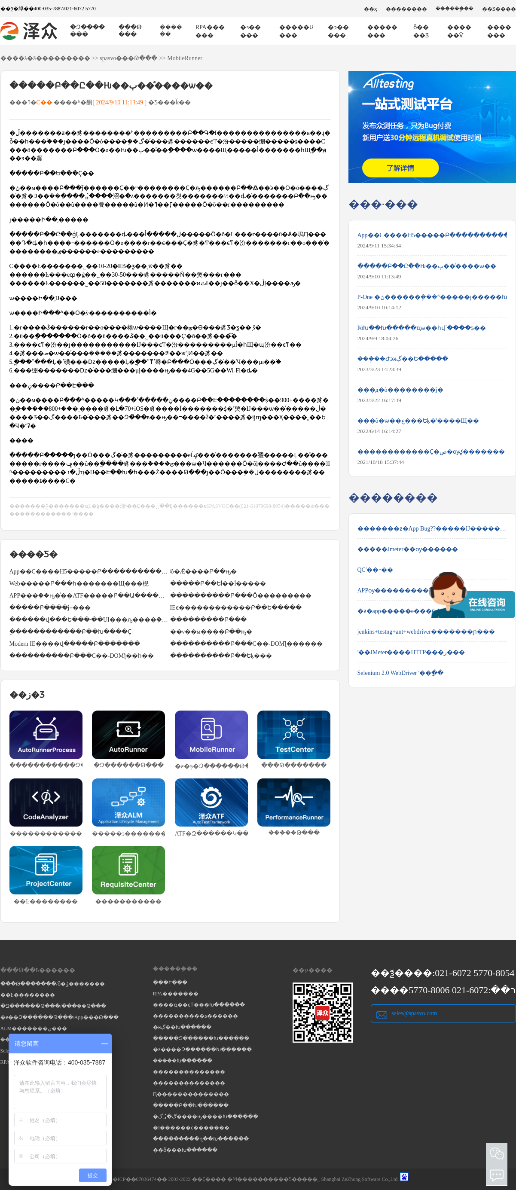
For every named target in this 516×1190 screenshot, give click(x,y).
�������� (406, 9)
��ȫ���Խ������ (185, 1150)
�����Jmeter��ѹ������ (407, 549)
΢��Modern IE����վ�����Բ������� (74, 644)
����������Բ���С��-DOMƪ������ (246, 644)
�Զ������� (87, 31)
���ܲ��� (171, 30)
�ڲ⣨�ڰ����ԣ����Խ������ (205, 1117)
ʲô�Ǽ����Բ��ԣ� (203, 571)
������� (499, 31)
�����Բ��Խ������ (191, 1105)
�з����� (250, 31)
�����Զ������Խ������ (201, 1038)
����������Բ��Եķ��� (221, 656)
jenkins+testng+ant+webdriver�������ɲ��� (426, 632)
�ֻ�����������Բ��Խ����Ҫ (70, 632)
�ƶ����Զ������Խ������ (202, 1050)
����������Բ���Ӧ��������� (240, 595)
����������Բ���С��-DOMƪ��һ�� (81, 656)
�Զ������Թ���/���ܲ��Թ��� (53, 1006)
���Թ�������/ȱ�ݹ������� (52, 984)
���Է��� (170, 982)
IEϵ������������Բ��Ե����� (236, 607)
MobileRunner (184, 58)
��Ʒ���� (499, 9)
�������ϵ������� (191, 1128)
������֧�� (454, 9)
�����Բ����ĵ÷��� (50, 607)
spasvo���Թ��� (128, 58)
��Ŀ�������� (27, 995)
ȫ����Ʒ (421, 31)
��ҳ (370, 9)
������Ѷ (459, 31)
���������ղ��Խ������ (201, 1139)
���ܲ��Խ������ (182, 1061)
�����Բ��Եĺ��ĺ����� (218, 583)
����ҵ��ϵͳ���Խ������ (199, 1005)
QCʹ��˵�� (375, 570)
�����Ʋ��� (296, 31)
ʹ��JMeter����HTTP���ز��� (411, 652)
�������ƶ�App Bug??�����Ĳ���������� (432, 528)
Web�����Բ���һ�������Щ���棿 (79, 583)
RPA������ (210, 31)
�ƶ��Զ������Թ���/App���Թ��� (59, 1017)
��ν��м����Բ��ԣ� (211, 632)
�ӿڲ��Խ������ (182, 1027)
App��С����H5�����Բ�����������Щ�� (89, 571)
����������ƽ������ (195, 1016)
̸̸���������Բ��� (208, 619)
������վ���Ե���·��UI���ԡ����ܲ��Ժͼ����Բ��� (89, 619)
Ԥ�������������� (191, 1094)
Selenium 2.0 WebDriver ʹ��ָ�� (400, 673)
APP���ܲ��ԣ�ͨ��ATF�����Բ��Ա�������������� (89, 595)
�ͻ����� (338, 31)
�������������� (189, 1072)
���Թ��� (130, 31)
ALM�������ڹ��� (33, 1028)
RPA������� (175, 994)
